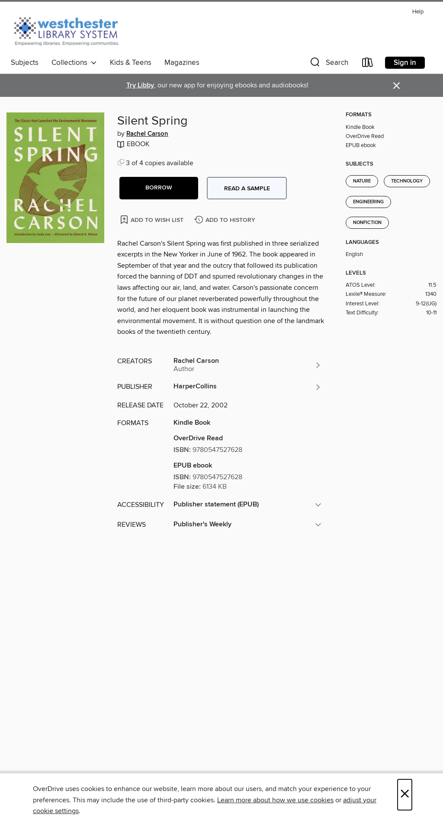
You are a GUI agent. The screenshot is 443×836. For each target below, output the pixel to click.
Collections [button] (74, 62)
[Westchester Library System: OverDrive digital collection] (70, 30)
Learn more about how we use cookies (275, 800)
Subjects (25, 62)
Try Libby (140, 85)
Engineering (368, 202)
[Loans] (368, 64)
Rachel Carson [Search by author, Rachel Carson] (147, 134)
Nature (362, 181)
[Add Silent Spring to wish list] (152, 219)
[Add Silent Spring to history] (225, 220)
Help (418, 12)
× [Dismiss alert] (396, 85)
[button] (328, 64)
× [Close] (404, 795)
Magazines (181, 62)
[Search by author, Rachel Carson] (247, 365)
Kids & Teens (130, 62)
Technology (407, 181)
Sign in (405, 62)
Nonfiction (367, 223)
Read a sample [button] (247, 188)
